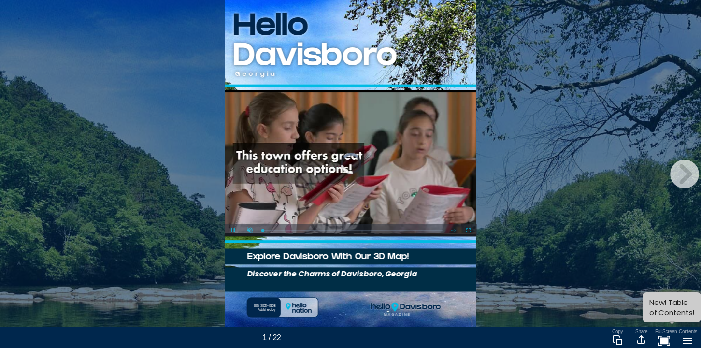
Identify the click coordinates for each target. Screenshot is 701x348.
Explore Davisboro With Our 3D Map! (327, 257)
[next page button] (684, 174)
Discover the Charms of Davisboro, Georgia (332, 273)
